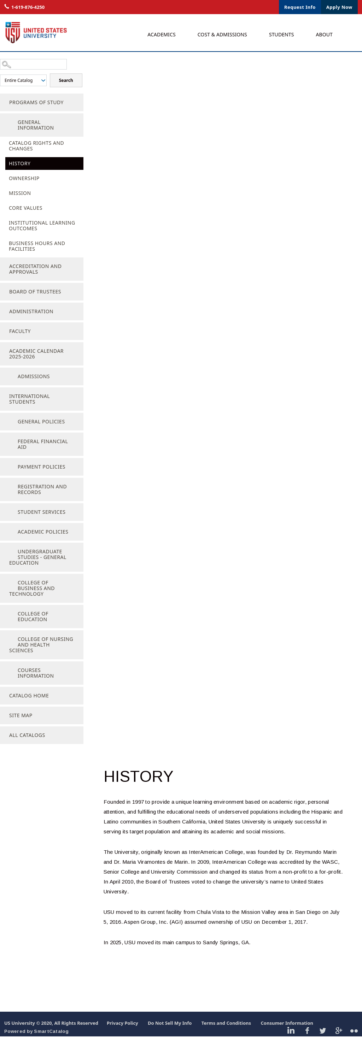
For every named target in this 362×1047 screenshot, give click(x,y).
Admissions (34, 386)
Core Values (25, 218)
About (324, 34)
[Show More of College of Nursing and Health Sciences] (9, 648)
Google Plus (338, 1040)
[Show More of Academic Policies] (9, 541)
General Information (36, 135)
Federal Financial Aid (43, 454)
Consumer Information (287, 1033)
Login (231, 7)
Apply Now (339, 7)
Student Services (41, 522)
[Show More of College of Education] (9, 623)
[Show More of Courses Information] (9, 680)
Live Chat (204, 7)
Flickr (354, 1040)
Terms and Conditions (226, 1033)
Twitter (322, 1040)
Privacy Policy (122, 1033)
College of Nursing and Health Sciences (41, 655)
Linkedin (291, 1040)
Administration (31, 322)
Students (281, 34)
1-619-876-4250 (28, 7)
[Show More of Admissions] (9, 386)
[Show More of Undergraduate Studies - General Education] (9, 561)
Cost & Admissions (222, 34)
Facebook (307, 1040)
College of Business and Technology (32, 599)
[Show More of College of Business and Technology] (9, 592)
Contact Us (259, 7)
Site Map (21, 725)
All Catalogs (27, 745)
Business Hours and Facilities (37, 256)
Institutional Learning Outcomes (42, 236)
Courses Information (36, 683)
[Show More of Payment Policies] (9, 476)
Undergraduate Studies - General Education (37, 568)
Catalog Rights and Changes (36, 156)
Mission (20, 203)
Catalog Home (29, 706)
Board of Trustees (35, 302)
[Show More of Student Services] (9, 521)
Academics (161, 34)
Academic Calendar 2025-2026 (36, 364)
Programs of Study (36, 112)
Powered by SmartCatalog (36, 1042)
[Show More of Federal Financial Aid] (9, 451)
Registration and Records (42, 500)
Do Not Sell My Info (170, 1033)
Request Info (300, 7)
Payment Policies (41, 477)
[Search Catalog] (33, 65)
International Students (29, 409)
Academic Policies (43, 542)
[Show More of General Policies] (9, 431)
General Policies (41, 432)
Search (16, 92)
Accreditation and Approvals (35, 279)
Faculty (20, 341)
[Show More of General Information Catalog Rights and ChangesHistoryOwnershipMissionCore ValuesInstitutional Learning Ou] (9, 131)
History (19, 174)
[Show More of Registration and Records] (9, 496)
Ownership (24, 188)
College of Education (33, 627)
